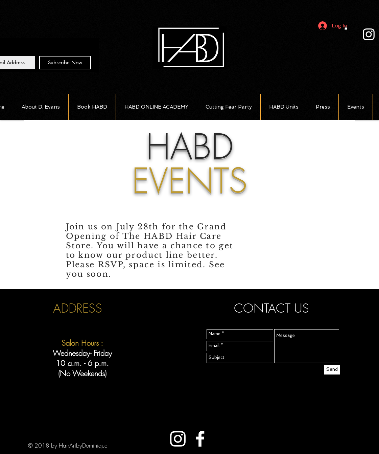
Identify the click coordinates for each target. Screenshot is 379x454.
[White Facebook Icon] (200, 438)
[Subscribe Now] (65, 62)
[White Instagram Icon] (369, 34)
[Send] (332, 369)
